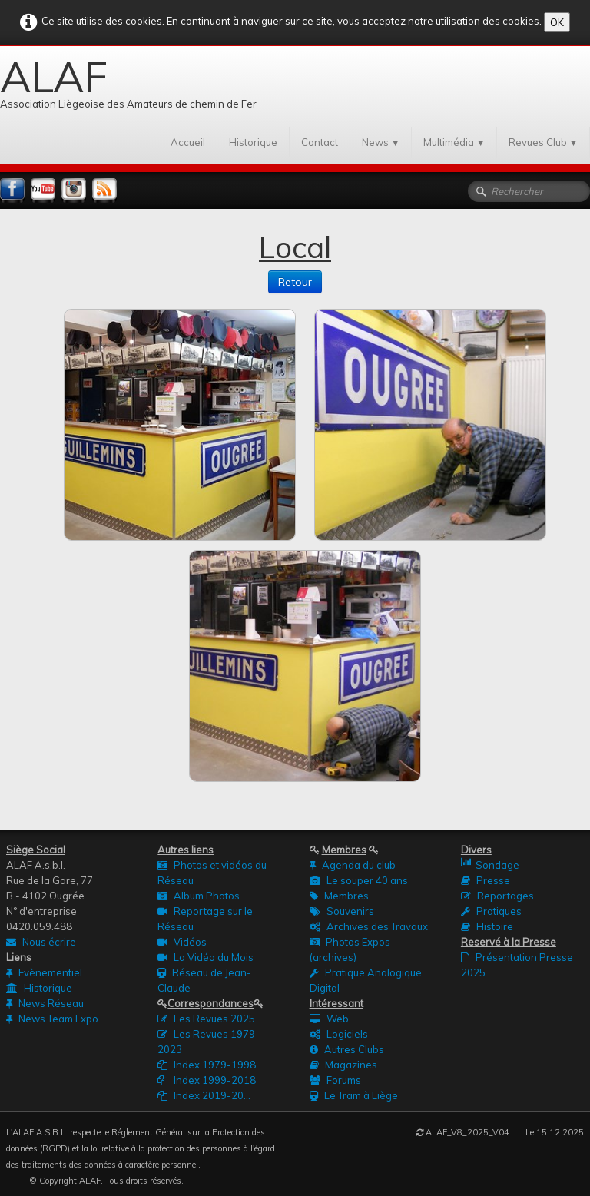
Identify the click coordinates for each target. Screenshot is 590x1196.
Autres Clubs (347, 1049)
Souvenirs (342, 911)
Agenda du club (353, 865)
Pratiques (491, 911)
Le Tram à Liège (354, 1095)
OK (557, 22)
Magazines (343, 1065)
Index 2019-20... (203, 1095)
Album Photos (198, 896)
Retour (295, 282)
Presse (485, 880)
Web (329, 1018)
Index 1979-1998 (206, 1065)
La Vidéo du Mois (205, 957)
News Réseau (45, 1003)
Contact (319, 142)
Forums (335, 1080)
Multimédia (454, 142)
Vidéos (182, 942)
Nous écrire (41, 942)
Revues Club (543, 142)
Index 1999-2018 (206, 1080)
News (380, 142)
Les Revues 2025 (206, 1018)
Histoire (487, 926)
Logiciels (339, 1034)
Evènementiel (44, 972)
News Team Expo (52, 1018)
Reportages (497, 896)
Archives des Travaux (369, 926)
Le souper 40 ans (359, 880)
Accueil (188, 142)
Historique (253, 142)
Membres (339, 896)
